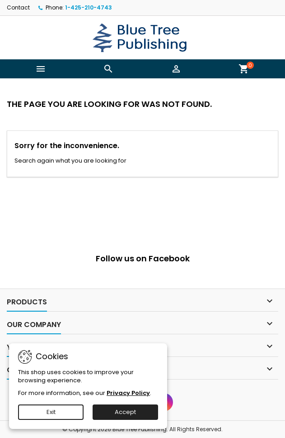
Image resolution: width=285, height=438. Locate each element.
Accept (125, 412)
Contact (18, 7)
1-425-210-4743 (88, 7)
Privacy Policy (128, 393)
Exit (51, 412)
